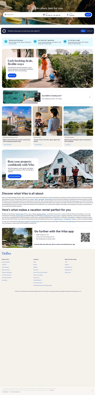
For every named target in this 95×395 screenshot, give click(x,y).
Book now (12, 75)
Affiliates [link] (35, 283)
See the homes (7, 144)
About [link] (34, 278)
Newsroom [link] (35, 285)
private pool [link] (67, 235)
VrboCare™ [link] (4, 280)
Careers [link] (35, 280)
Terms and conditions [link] (38, 291)
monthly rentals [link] (35, 237)
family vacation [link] (19, 230)
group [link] (77, 217)
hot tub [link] (74, 235)
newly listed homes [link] (70, 237)
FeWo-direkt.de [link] (68, 283)
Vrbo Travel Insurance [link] (6, 293)
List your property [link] (6, 278)
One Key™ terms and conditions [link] (40, 288)
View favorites (38, 144)
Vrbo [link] (66, 278)
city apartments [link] (47, 231)
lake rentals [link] (41, 215)
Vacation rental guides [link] (7, 288)
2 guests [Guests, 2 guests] (71, 15)
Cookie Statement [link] (37, 296)
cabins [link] (36, 215)
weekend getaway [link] (41, 230)
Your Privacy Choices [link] (37, 298)
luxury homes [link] (56, 231)
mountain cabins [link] (20, 231)
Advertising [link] (4, 296)
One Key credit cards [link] (6, 291)
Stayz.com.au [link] (68, 288)
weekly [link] (27, 237)
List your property (14, 192)
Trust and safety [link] (5, 283)
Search (88, 14)
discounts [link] (21, 237)
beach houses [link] (48, 215)
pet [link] (30, 230)
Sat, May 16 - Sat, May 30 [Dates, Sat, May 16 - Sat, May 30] (53, 15)
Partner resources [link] (6, 285)
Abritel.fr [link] (67, 280)
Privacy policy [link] (36, 293)
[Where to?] (23, 15)
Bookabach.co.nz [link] (68, 285)
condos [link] (32, 215)
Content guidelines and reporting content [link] (42, 301)
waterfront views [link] (58, 235)
